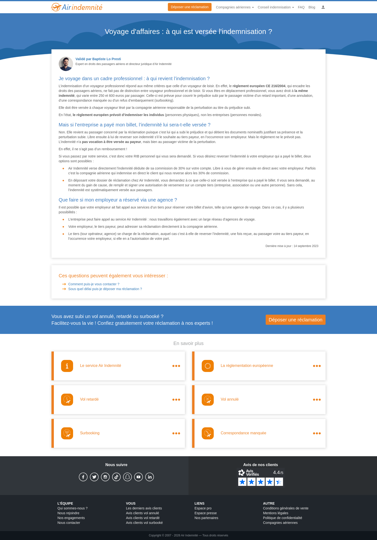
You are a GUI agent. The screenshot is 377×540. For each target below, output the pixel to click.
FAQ (301, 7)
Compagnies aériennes (280, 523)
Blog (311, 7)
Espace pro (203, 508)
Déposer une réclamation (189, 7)
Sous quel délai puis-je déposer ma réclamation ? (105, 289)
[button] (323, 7)
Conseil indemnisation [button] (276, 7)
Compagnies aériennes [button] (235, 7)
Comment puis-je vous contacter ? (94, 284)
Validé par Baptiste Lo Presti (98, 59)
